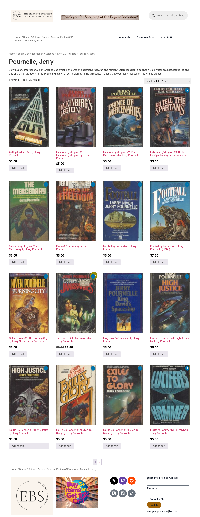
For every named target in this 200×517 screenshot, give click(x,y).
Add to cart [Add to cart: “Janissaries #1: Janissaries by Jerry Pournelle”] (65, 354)
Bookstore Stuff (145, 37)
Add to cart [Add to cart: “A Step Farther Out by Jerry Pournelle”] (18, 168)
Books (26, 37)
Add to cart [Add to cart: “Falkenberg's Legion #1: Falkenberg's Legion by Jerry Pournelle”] (65, 170)
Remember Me (155, 499)
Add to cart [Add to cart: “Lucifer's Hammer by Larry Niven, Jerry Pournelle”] (159, 445)
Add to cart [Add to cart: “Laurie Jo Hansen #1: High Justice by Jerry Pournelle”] (159, 354)
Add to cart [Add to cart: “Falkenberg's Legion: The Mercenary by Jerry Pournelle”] (18, 262)
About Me (124, 37)
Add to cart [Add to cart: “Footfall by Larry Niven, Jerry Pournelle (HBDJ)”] (159, 262)
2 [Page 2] (99, 461)
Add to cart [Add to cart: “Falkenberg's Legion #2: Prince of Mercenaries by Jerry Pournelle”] (112, 168)
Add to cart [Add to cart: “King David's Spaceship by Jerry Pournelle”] (112, 354)
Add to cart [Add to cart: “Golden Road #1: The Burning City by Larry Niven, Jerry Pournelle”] (18, 354)
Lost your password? (157, 511)
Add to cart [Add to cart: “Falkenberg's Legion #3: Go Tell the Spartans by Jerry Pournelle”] (159, 168)
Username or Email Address (162, 478)
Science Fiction (40, 37)
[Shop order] (167, 81)
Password (152, 488)
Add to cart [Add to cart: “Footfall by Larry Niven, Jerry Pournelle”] (112, 262)
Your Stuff (166, 37)
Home (18, 37)
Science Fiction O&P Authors (61, 53)
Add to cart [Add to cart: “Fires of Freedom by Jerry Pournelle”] (65, 262)
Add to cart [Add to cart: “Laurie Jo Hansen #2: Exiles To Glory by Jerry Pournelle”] (65, 445)
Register (173, 511)
